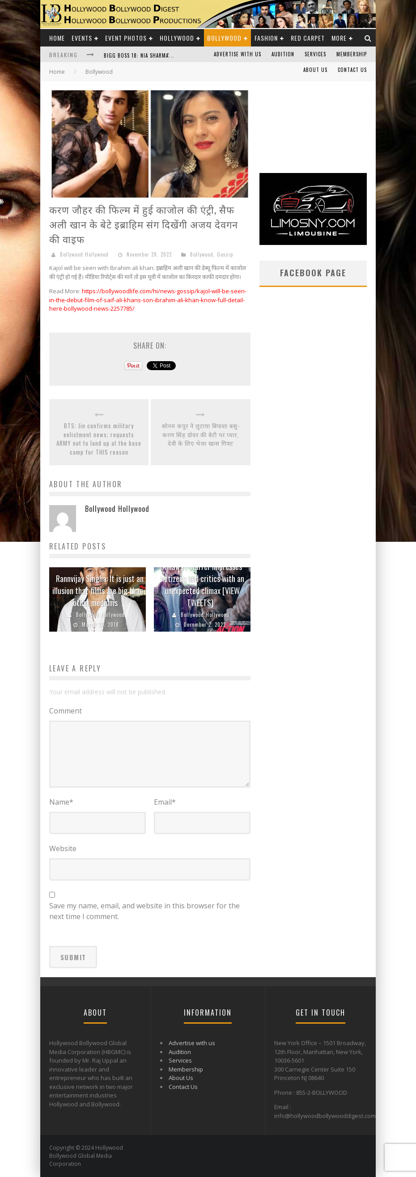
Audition (283, 54)
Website (62, 848)
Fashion (266, 37)
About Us (315, 69)
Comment (65, 711)
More (339, 37)
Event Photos (126, 37)
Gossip (225, 254)
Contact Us (352, 69)
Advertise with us (237, 54)
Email (165, 802)
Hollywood (177, 37)
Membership (351, 54)
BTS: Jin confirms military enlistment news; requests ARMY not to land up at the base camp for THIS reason (98, 439)
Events (82, 37)
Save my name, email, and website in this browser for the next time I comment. (144, 911)
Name (61, 802)
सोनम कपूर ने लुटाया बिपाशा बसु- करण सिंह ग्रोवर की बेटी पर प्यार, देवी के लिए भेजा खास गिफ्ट (201, 434)
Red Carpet (308, 37)
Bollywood (224, 37)
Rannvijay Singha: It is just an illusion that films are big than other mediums (98, 590)
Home (57, 37)
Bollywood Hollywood (84, 254)
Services (315, 54)
